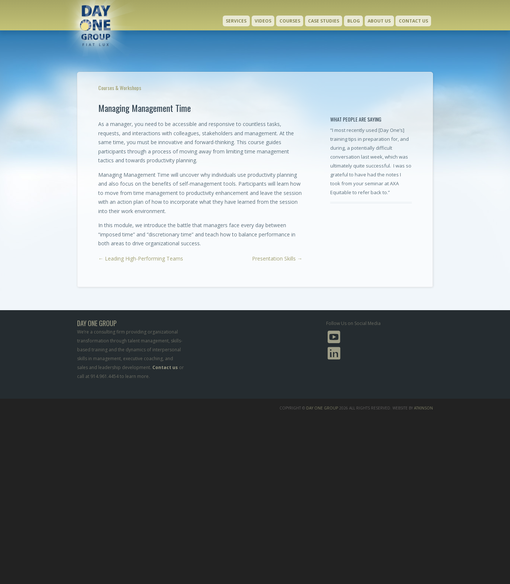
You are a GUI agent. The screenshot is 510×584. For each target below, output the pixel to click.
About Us (379, 21)
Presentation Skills (277, 258)
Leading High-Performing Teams (140, 258)
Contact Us (413, 21)
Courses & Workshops (119, 88)
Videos (263, 21)
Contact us (165, 367)
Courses (289, 21)
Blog (353, 21)
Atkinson (423, 408)
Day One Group (322, 408)
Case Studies (323, 21)
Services (236, 21)
